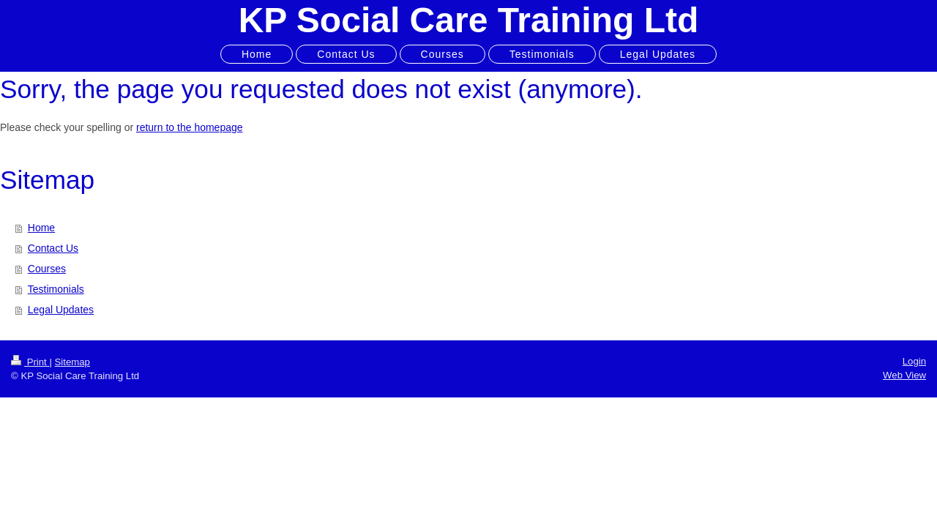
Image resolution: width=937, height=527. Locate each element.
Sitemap (72, 361)
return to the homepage (189, 127)
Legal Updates (61, 309)
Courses (47, 268)
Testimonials (56, 289)
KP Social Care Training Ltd (469, 20)
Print (30, 361)
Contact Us (53, 248)
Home (41, 227)
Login (914, 361)
